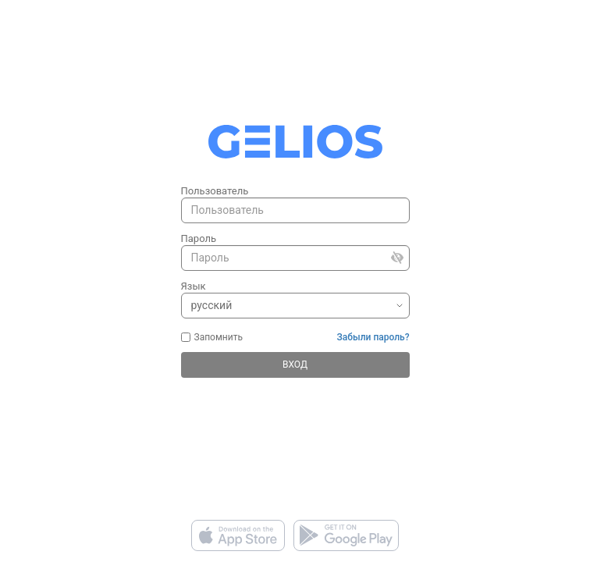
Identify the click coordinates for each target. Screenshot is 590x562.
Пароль (199, 238)
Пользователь (215, 191)
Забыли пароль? (373, 337)
